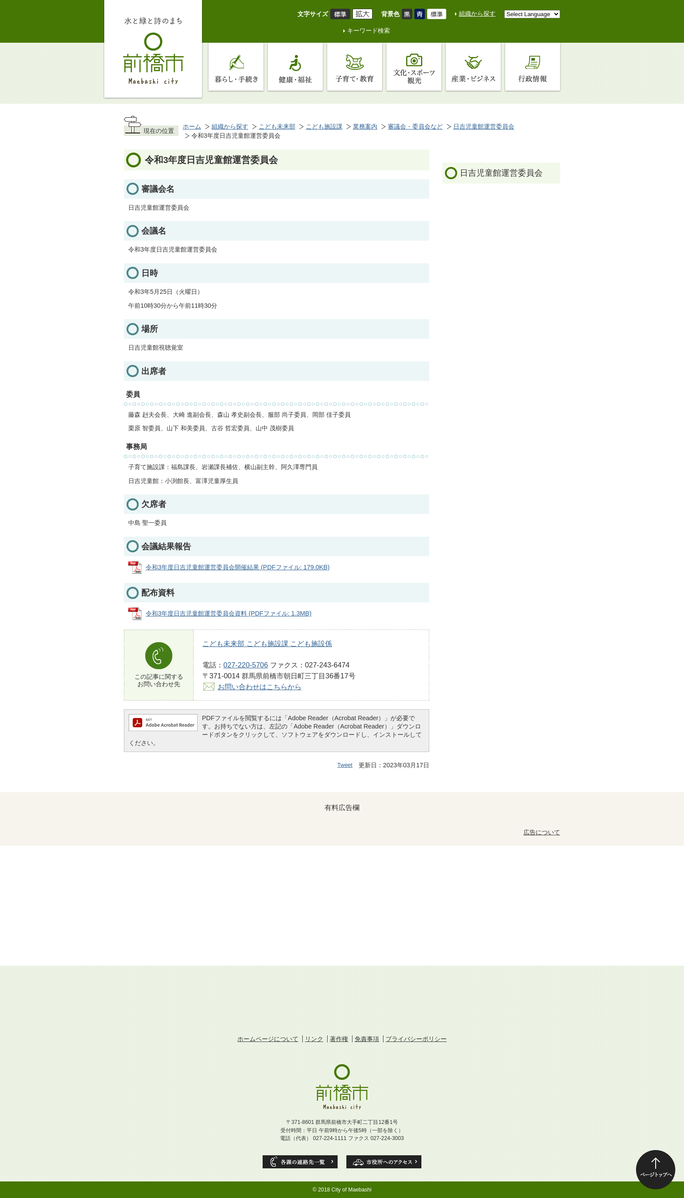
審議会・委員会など (415, 126)
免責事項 (367, 1038)
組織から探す (477, 13)
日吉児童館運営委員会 (483, 126)
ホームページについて (267, 1038)
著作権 (339, 1038)
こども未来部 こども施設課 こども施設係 (267, 643)
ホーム (192, 126)
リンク (314, 1038)
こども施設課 (324, 126)
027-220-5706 (245, 665)
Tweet (344, 765)
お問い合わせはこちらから (259, 687)
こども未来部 (277, 126)
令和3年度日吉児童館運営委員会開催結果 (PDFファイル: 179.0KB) (238, 567)
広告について (541, 832)
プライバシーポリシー (416, 1038)
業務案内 (365, 126)
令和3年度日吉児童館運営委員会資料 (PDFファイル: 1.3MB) (228, 613)
